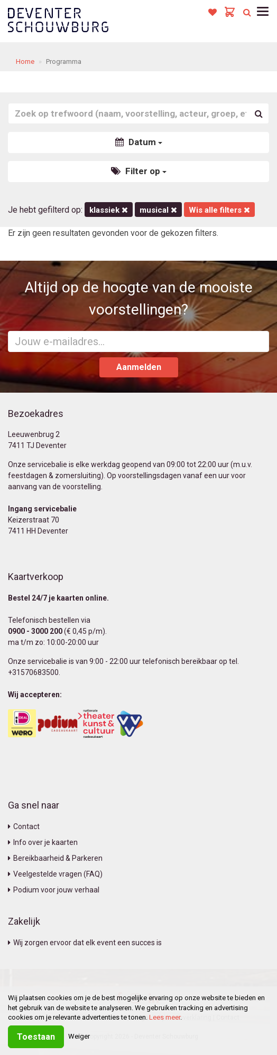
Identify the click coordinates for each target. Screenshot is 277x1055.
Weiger (79, 1036)
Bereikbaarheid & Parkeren (55, 858)
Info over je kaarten (43, 842)
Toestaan (36, 1037)
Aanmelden (138, 367)
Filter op (139, 171)
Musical (158, 210)
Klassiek (108, 210)
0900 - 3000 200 (35, 631)
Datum (138, 142)
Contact (24, 826)
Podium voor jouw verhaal (53, 890)
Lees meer (164, 1017)
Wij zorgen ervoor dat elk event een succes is (85, 942)
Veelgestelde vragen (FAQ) (55, 874)
